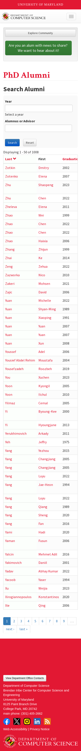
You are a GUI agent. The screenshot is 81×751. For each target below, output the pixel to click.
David (42, 292)
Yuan (8, 300)
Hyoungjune (47, 425)
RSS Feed (47, 721)
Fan (41, 523)
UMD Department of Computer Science (33, 16)
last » (23, 629)
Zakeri (9, 283)
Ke (40, 258)
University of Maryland (40, 4)
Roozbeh (45, 369)
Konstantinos (48, 597)
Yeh (7, 442)
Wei (41, 215)
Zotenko (11, 176)
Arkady (43, 433)
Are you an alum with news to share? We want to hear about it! (38, 48)
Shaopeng (45, 185)
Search (12, 143)
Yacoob (10, 580)
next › (10, 629)
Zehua (43, 266)
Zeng (9, 266)
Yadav (9, 571)
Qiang (42, 507)
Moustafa (45, 360)
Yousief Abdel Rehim (20, 360)
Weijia (42, 588)
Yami (8, 532)
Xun (41, 343)
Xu (7, 588)
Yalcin (9, 554)
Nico (41, 275)
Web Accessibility (15, 729)
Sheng (43, 515)
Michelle (44, 300)
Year (8, 101)
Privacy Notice (40, 729)
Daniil (42, 562)
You (7, 377)
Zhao (9, 215)
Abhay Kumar (48, 571)
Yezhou (43, 450)
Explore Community (40, 33)
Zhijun (43, 249)
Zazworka (12, 275)
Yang (8, 450)
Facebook (6, 721)
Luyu (41, 476)
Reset (30, 143)
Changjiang (47, 459)
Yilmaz (10, 403)
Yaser (42, 580)
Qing (42, 605)
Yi (6, 411)
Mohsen (44, 283)
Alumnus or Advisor (20, 121)
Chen (42, 198)
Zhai (8, 258)
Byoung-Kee (47, 411)
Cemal (43, 403)
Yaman (10, 541)
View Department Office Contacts (25, 678)
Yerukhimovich (16, 433)
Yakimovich (13, 562)
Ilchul (42, 394)
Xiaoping (44, 317)
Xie (7, 605)
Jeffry (42, 442)
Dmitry (43, 168)
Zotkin (10, 168)
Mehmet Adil (47, 554)
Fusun (42, 541)
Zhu (8, 185)
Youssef (10, 351)
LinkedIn (37, 721)
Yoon (8, 386)
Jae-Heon (45, 484)
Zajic (8, 292)
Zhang (10, 249)
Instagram (27, 721)
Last (10, 159)
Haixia (43, 241)
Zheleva (11, 207)
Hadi (41, 532)
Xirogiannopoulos (18, 597)
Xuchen (43, 377)
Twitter (16, 721)
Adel (41, 351)
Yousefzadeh (14, 369)
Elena (42, 176)
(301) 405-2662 (31, 713)
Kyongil (44, 386)
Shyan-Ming (47, 309)
